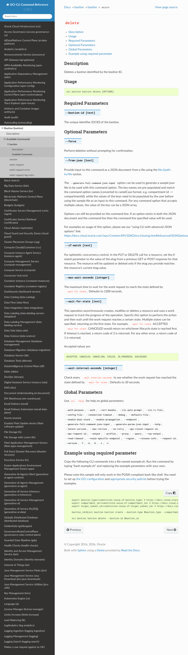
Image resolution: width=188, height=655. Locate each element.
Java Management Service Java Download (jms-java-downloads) (22, 577)
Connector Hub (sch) (16, 275)
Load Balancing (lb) (14, 620)
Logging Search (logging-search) (21, 641)
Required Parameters (82, 40)
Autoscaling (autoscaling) (18, 122)
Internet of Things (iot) (16, 565)
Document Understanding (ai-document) (27, 393)
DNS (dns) (10, 387)
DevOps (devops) (14, 377)
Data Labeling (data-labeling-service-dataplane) (24, 315)
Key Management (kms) (17, 593)
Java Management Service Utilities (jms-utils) (26, 586)
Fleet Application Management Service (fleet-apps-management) (25, 444)
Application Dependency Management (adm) (25, 76)
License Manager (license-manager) (23, 609)
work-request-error (19, 170)
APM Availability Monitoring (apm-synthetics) (23, 67)
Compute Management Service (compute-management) (21, 263)
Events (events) (12, 418)
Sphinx (81, 550)
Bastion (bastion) (12, 128)
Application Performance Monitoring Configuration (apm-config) (24, 84)
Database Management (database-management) (23, 343)
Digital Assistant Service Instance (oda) (25, 382)
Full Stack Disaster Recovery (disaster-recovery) (25, 453)
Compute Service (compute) (20, 270)
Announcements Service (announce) (24, 54)
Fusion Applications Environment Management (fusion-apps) (22, 467)
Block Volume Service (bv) (18, 191)
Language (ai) (11, 604)
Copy (171, 493)
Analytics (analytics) (15, 49)
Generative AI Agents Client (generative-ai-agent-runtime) (26, 476)
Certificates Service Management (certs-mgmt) (26, 212)
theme (101, 550)
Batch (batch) (11, 180)
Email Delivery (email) (16, 404)
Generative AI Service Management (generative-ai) (24, 502)
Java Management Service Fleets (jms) (25, 570)
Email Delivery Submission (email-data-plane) (26, 411)
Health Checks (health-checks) (21, 545)
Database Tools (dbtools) (18, 360)
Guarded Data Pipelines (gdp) (20, 540)
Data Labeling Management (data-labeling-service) (23, 324)
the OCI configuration (90, 479)
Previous (74, 529)
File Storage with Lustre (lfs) (19, 437)
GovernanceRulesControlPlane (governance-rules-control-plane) (22, 533)
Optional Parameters (82, 45)
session (13, 159)
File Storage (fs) (13, 432)
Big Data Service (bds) (16, 185)
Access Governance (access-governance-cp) (27, 34)
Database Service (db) (16, 355)
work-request (16, 165)
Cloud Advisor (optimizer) (18, 228)
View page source (166, 7)
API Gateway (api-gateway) (19, 60)
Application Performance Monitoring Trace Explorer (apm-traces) (24, 102)
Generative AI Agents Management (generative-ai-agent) (23, 484)
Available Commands (17, 139)
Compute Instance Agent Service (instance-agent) (22, 255)
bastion (12, 144)
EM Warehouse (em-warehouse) (22, 398)
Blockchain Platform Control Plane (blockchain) (23, 198)
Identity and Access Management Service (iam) (23, 553)
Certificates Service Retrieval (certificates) (20, 221)
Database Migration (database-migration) (27, 350)
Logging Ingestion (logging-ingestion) (24, 631)
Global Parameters (80, 49)
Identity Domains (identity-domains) (24, 559)
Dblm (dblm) (11, 371)
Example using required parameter (90, 53)
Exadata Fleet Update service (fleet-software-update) (24, 425)
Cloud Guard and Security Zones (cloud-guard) (26, 235)
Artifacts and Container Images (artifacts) (21, 110)
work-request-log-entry (21, 175)
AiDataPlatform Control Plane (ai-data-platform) (25, 42)
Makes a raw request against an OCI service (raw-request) (24, 649)
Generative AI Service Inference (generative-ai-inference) (22, 493)
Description (13, 133)
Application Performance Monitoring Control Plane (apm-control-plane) (24, 93)
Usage (72, 36)
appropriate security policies (128, 479)
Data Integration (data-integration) (23, 307)
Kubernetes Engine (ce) (17, 598)
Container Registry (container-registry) (25, 286)
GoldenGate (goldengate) (18, 526)
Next (171, 529)
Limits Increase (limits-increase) (21, 614)
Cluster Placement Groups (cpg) (22, 242)
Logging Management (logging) (21, 636)
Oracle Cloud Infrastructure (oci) (22, 26)
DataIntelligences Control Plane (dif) (24, 366)
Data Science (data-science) (19, 336)
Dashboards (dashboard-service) (22, 291)
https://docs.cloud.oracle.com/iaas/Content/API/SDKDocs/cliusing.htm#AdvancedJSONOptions (126, 235)
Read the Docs (130, 550)
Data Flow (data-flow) (16, 302)
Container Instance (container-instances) (26, 281)
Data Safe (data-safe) (16, 330)
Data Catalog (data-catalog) (19, 297)
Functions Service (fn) (16, 460)
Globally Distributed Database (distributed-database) (21, 519)
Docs (67, 7)
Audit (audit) (11, 117)
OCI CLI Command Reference (28, 4)
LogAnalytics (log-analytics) (19, 625)
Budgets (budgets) (14, 205)
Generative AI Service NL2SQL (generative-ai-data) (21, 510)
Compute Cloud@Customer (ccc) (22, 247)
